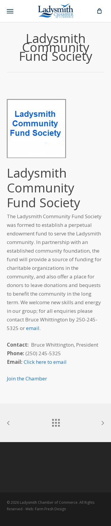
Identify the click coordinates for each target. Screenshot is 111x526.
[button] (10, 11)
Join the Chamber (27, 378)
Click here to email (45, 361)
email (32, 328)
